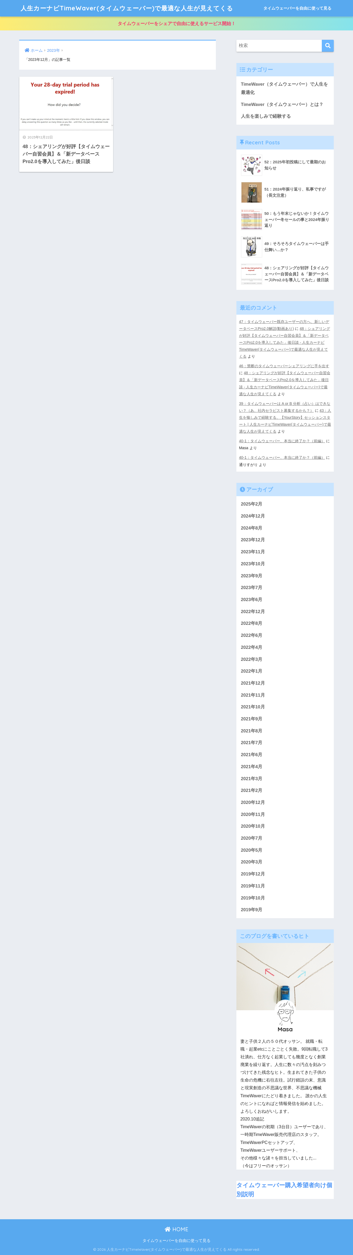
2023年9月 (252, 575)
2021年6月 (252, 754)
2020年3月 (252, 862)
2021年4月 (252, 766)
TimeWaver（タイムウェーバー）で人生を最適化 (284, 88)
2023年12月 (253, 539)
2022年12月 (253, 611)
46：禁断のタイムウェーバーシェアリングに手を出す (284, 366)
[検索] (328, 46)
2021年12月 (253, 683)
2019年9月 (252, 909)
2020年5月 (252, 850)
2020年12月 (253, 802)
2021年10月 (253, 706)
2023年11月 (253, 551)
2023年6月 (252, 599)
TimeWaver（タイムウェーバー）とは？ (282, 104)
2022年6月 (252, 635)
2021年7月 (252, 742)
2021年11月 (253, 695)
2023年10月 (253, 563)
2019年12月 (253, 874)
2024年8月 (252, 528)
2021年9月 (252, 718)
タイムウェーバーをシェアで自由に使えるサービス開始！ (177, 23)
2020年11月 (253, 814)
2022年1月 (252, 671)
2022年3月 (252, 659)
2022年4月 (252, 647)
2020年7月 (252, 838)
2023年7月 (252, 587)
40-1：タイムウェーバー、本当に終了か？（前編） (282, 441)
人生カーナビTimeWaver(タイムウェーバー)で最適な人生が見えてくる (127, 8)
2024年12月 (253, 516)
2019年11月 (253, 886)
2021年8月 (252, 730)
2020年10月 (253, 826)
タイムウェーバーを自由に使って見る (297, 8)
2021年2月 (252, 790)
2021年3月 (252, 778)
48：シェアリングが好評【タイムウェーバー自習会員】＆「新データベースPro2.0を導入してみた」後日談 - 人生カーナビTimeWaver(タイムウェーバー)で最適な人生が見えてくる (284, 342)
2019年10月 (253, 898)
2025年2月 (252, 504)
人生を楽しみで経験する (266, 116)
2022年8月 (252, 623)
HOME (176, 1229)
